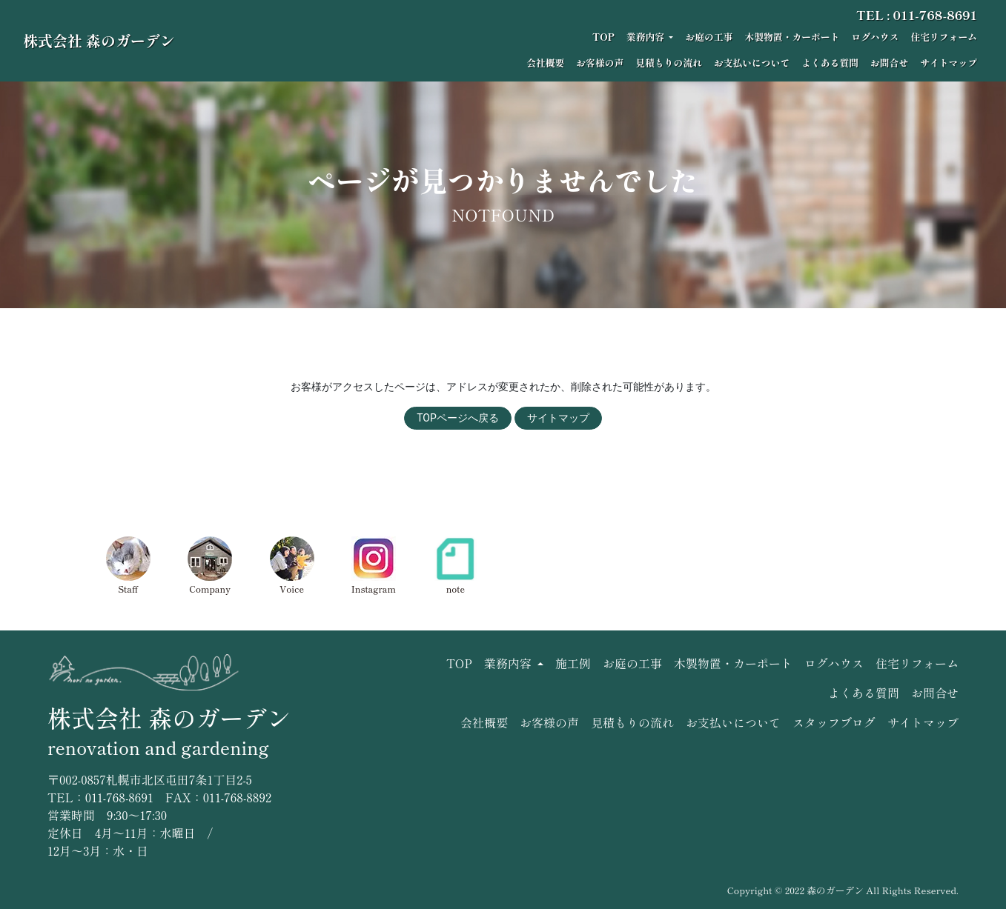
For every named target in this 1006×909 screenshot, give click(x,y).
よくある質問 (829, 63)
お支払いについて (752, 63)
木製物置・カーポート (791, 37)
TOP (603, 37)
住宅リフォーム (943, 37)
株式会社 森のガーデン (99, 40)
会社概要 (545, 63)
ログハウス (875, 37)
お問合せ (889, 63)
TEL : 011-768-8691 (916, 15)
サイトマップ (948, 63)
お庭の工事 (708, 37)
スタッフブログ (834, 722)
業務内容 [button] (646, 37)
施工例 (573, 663)
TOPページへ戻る (458, 418)
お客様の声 (599, 63)
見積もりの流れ (668, 63)
